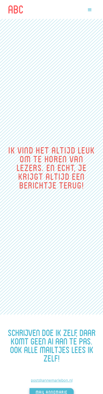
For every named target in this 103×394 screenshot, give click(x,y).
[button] (89, 9)
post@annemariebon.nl (52, 380)
